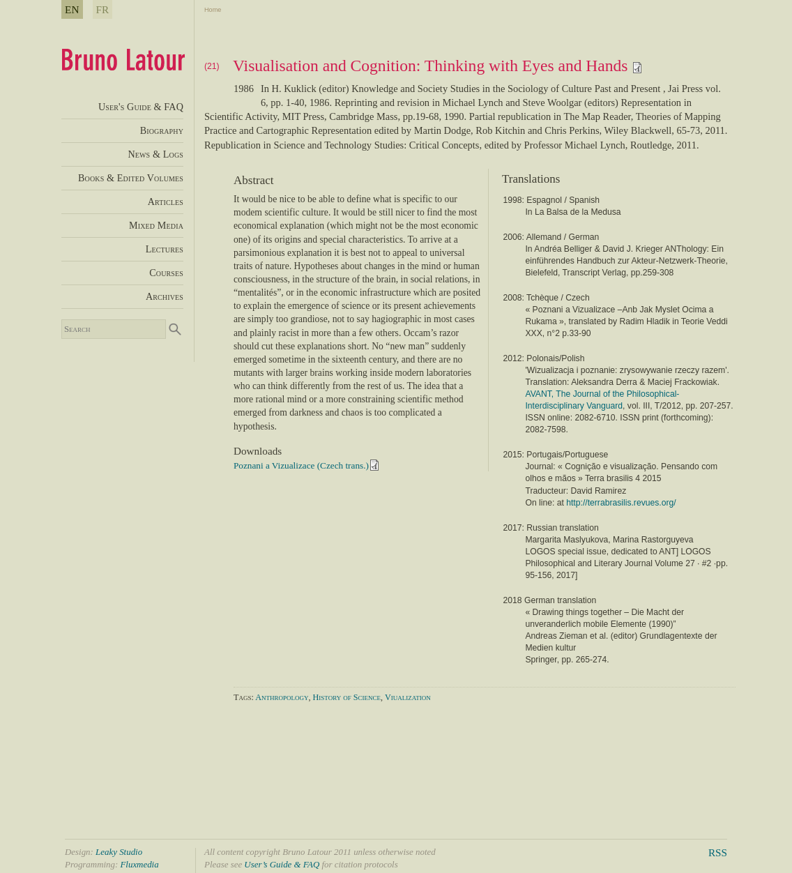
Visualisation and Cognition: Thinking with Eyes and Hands (438, 65)
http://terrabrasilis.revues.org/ (621, 503)
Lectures (164, 249)
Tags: (244, 697)
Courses (166, 272)
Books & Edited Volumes (130, 177)
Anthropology (281, 697)
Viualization (408, 697)
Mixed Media (156, 225)
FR (102, 9)
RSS (717, 852)
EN (72, 9)
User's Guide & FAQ (140, 106)
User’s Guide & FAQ (281, 864)
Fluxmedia (139, 864)
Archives (164, 296)
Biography (161, 130)
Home (212, 9)
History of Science (347, 697)
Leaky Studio (119, 852)
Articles (165, 201)
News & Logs (155, 154)
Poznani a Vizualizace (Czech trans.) (301, 465)
